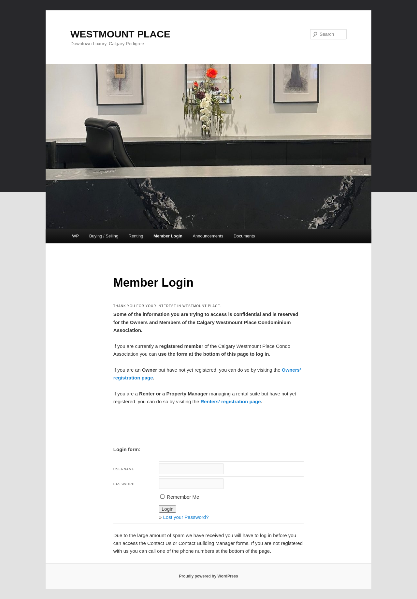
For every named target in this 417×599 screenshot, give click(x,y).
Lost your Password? (185, 517)
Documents (244, 236)
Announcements (208, 236)
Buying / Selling (104, 236)
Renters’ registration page (231, 401)
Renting (136, 236)
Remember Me (179, 497)
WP (75, 236)
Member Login (167, 236)
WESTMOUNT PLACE (120, 34)
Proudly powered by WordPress (208, 576)
